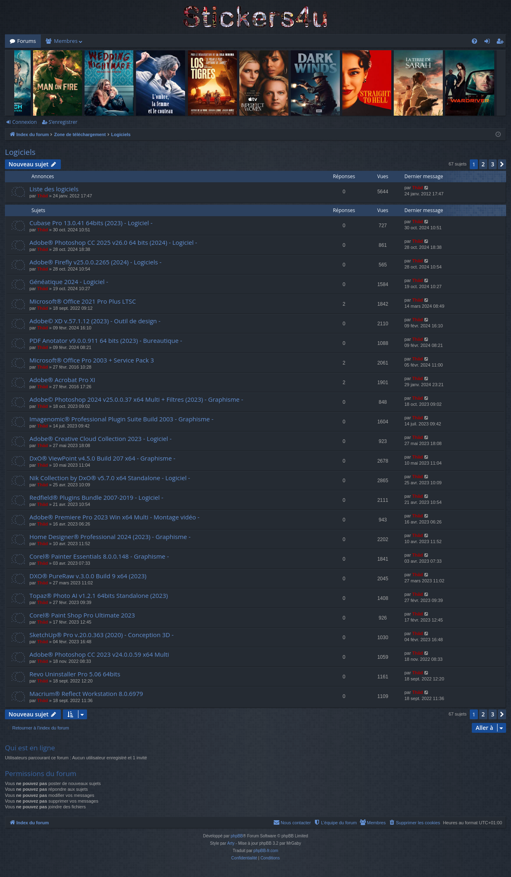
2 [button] (483, 164)
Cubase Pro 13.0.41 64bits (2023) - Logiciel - (90, 223)
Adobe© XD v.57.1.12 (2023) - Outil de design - (95, 321)
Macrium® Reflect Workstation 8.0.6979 (86, 693)
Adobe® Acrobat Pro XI (62, 380)
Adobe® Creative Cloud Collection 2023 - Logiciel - (100, 438)
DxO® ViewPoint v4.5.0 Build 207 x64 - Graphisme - (102, 458)
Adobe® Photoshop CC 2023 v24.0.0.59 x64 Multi (99, 654)
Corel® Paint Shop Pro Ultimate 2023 (82, 615)
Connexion (24, 122)
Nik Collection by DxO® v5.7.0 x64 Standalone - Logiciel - (109, 478)
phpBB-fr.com (266, 850)
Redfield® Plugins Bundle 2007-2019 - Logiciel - (96, 497)
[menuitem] (474, 41)
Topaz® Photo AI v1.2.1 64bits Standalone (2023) (98, 595)
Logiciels (20, 152)
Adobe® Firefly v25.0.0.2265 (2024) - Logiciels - (95, 262)
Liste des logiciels (53, 189)
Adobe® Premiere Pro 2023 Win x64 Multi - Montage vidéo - (114, 517)
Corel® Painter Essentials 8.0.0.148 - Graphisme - (99, 556)
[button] (502, 164)
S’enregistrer (63, 122)
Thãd (42, 195)
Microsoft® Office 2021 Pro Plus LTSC (82, 301)
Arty (230, 843)
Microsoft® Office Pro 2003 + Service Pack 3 (91, 360)
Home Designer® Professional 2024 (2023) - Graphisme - (109, 536)
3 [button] (492, 164)
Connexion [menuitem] (488, 42)
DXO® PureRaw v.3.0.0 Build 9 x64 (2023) (88, 576)
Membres (66, 41)
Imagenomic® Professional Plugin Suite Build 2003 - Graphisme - (121, 419)
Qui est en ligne (30, 747)
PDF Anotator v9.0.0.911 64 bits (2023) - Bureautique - (105, 340)
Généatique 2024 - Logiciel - (68, 281)
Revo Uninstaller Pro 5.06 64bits (74, 674)
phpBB (237, 836)
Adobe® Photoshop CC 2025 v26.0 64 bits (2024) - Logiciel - (113, 242)
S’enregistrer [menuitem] (501, 42)
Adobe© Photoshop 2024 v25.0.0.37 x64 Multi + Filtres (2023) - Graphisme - (136, 399)
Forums (26, 41)
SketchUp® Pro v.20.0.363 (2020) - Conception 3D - (101, 635)
